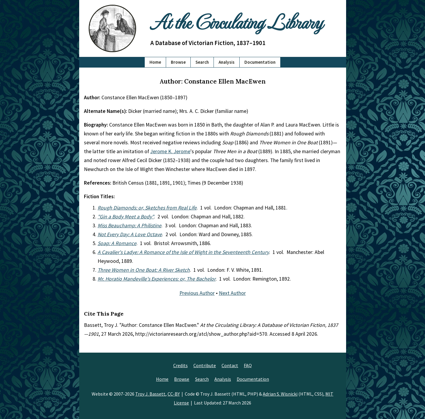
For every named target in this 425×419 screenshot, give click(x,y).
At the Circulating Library (236, 21)
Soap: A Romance (117, 243)
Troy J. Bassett (150, 394)
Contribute (204, 365)
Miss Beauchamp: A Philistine (129, 225)
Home (155, 62)
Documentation (260, 62)
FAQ (248, 365)
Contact (230, 365)
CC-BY (174, 394)
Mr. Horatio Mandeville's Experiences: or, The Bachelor (157, 279)
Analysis (227, 62)
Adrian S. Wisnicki (280, 394)
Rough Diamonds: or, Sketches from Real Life (147, 207)
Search (202, 62)
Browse (178, 62)
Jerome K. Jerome (170, 151)
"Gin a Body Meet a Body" (126, 216)
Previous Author (197, 293)
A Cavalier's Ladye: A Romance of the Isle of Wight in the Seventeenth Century (183, 252)
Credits (180, 365)
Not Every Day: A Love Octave (130, 234)
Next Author (232, 293)
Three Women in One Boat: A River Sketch (144, 270)
